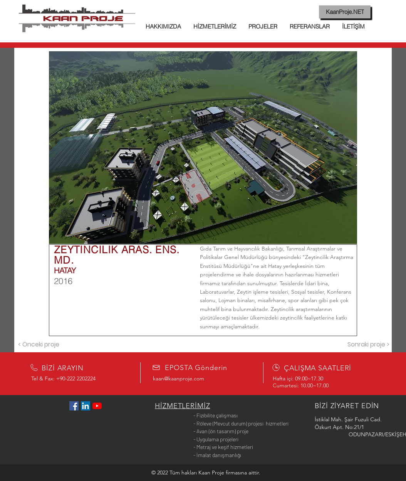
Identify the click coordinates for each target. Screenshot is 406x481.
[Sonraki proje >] (368, 344)
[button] (203, 147)
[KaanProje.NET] (345, 11)
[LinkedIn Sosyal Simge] (85, 405)
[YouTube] (97, 405)
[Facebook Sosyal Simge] (74, 405)
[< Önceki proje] (38, 344)
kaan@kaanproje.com (178, 378)
